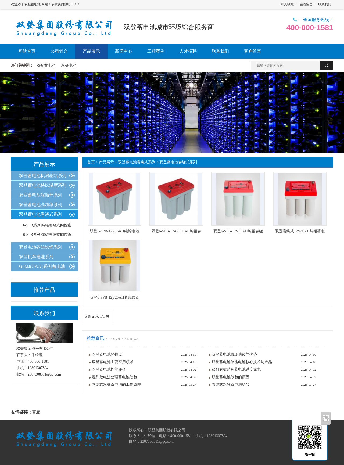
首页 (91, 162)
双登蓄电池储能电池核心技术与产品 (242, 362)
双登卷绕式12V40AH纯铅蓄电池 (300, 231)
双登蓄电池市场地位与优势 (234, 354)
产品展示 (106, 162)
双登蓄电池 (46, 65)
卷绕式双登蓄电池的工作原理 (116, 385)
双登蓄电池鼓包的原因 (230, 377)
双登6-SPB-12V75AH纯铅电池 (114, 231)
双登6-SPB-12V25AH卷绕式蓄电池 (114, 298)
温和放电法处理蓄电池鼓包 (114, 377)
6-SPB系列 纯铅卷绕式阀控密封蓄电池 (47, 226)
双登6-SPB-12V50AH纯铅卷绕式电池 (238, 231)
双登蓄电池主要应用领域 (112, 362)
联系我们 (324, 4)
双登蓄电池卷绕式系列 (137, 162)
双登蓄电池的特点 (107, 354)
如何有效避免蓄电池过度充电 (236, 369)
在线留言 (306, 4)
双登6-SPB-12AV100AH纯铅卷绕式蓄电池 (176, 231)
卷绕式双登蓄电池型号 (230, 385)
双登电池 (68, 65)
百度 (36, 412)
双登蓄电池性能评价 (109, 369)
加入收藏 (287, 4)
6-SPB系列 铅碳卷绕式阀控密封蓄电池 (47, 236)
